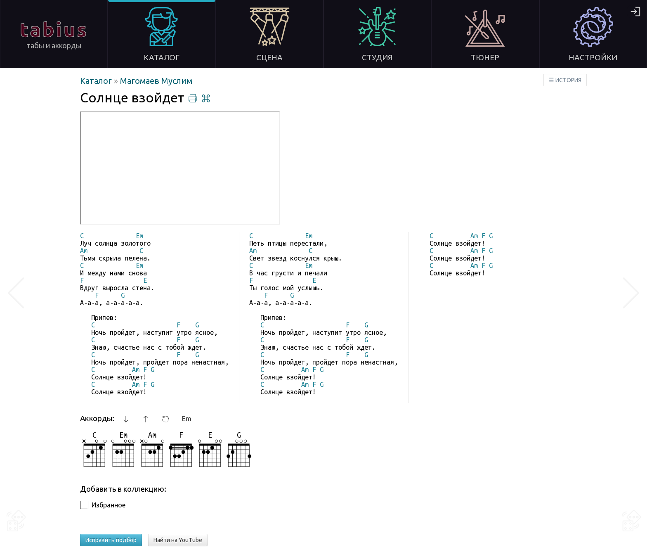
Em (186, 418)
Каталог (97, 80)
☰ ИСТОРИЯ (565, 80)
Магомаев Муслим (156, 80)
